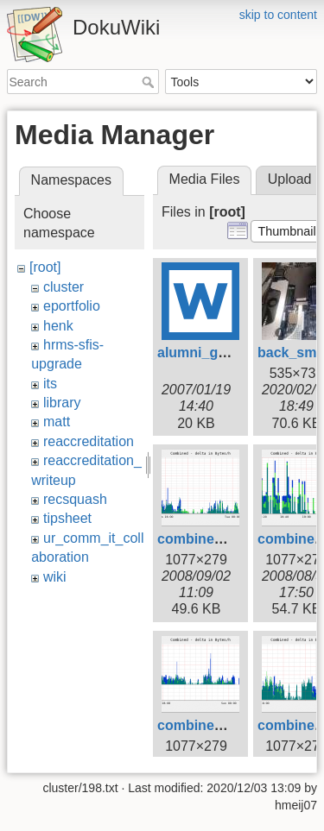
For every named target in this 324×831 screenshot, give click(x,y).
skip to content (278, 15)
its (50, 383)
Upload (290, 179)
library (62, 402)
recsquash (75, 499)
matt (56, 421)
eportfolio (71, 306)
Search (150, 82)
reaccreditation (88, 441)
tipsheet (67, 518)
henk (58, 325)
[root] (44, 267)
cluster (63, 287)
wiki (55, 577)
